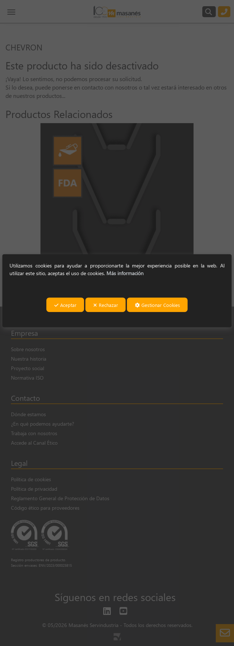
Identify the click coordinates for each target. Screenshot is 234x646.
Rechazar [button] (105, 305)
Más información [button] (125, 272)
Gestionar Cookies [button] (157, 305)
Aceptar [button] (65, 305)
